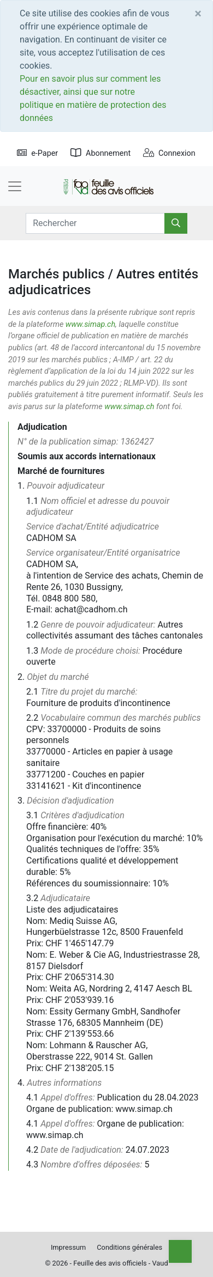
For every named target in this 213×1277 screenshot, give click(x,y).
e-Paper (37, 153)
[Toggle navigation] (14, 186)
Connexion (169, 153)
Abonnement (100, 153)
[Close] (198, 14)
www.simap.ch (90, 324)
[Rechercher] (175, 223)
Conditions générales (129, 1247)
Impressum (68, 1247)
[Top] (180, 1251)
